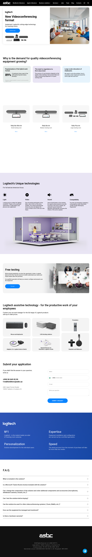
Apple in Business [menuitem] (32, 3)
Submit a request (57, 400)
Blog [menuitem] (72, 3)
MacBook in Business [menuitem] (19, 3)
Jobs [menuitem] (62, 3)
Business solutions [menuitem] (44, 3)
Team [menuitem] (67, 3)
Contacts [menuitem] (78, 3)
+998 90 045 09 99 (10, 379)
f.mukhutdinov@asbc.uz (12, 382)
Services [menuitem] (55, 3)
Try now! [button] (13, 286)
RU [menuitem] (88, 3)
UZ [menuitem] (84, 3)
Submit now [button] (12, 30)
